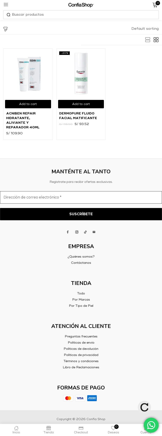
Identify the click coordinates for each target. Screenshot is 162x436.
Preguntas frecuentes (81, 336)
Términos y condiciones (81, 361)
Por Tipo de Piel (81, 305)
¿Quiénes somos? (81, 256)
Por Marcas (81, 299)
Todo (81, 293)
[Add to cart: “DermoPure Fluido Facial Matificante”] (81, 104)
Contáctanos (81, 262)
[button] (145, 29)
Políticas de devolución (81, 348)
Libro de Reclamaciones (81, 367)
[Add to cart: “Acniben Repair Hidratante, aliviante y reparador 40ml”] (28, 104)
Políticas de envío (81, 342)
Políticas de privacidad (81, 355)
